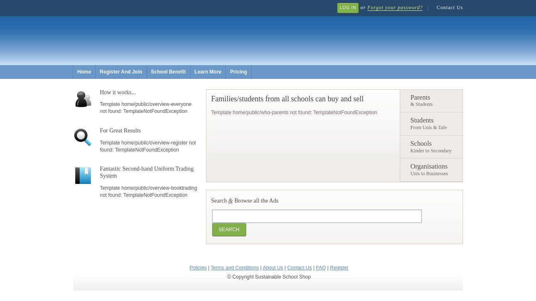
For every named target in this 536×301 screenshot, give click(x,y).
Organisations (434, 170)
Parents (434, 101)
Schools (434, 147)
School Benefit (168, 72)
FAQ (321, 268)
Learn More (208, 72)
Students (434, 124)
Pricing (238, 72)
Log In (348, 7)
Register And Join (121, 72)
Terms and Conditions (234, 268)
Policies (198, 268)
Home (84, 72)
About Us (273, 268)
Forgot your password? (395, 7)
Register (339, 268)
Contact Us (450, 7)
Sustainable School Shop (208, 33)
